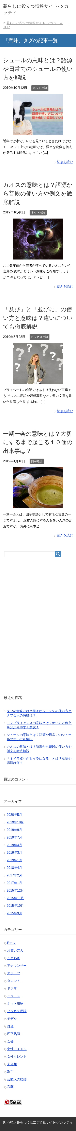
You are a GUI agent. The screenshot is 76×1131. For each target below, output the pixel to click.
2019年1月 (14, 860)
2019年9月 (14, 830)
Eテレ (11, 943)
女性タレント (17, 1056)
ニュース (13, 996)
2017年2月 (14, 875)
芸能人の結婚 (17, 1079)
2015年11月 (15, 898)
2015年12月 (15, 890)
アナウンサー (17, 965)
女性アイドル (17, 1049)
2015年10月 (15, 905)
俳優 (10, 1026)
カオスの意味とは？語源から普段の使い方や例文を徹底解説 (38, 193)
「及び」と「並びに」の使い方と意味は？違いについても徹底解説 (38, 318)
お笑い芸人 (15, 950)
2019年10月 (15, 822)
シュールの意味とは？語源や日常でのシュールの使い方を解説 (38, 69)
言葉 (10, 1087)
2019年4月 (14, 845)
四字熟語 (36, 461)
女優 (10, 1041)
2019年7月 (14, 837)
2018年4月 (14, 867)
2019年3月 (14, 852)
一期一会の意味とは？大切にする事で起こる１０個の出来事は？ (38, 442)
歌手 (10, 1071)
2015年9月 (14, 913)
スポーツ (13, 973)
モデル (12, 1018)
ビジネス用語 (39, 337)
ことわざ (13, 958)
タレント (13, 981)
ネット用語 (40, 88)
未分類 (12, 1064)
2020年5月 (14, 814)
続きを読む (65, 162)
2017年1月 (14, 883)
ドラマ (12, 988)
